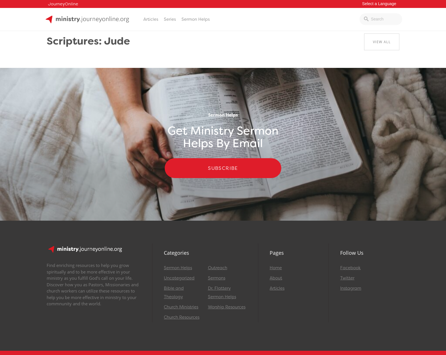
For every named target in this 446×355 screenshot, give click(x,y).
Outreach (217, 268)
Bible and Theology (174, 292)
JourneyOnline (63, 4)
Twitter (347, 278)
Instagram (350, 288)
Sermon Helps (195, 19)
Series (170, 19)
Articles (150, 19)
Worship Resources (226, 307)
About (276, 278)
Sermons (216, 278)
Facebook (350, 268)
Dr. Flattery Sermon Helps (222, 292)
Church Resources (181, 317)
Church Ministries (181, 307)
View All (382, 41)
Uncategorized (179, 278)
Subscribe (223, 168)
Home (276, 268)
